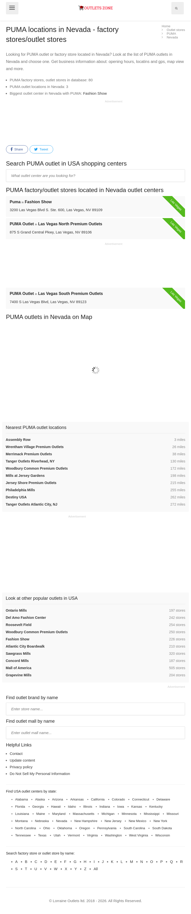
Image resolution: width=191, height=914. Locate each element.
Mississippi (151, 814)
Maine (40, 814)
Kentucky (155, 806)
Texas (42, 835)
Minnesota (129, 814)
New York (160, 821)
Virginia (92, 835)
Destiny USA (16, 497)
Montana (21, 821)
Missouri (173, 814)
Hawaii (56, 806)
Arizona (57, 799)
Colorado (118, 799)
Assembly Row (18, 440)
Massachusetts (84, 814)
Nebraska (42, 821)
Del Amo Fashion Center (26, 618)
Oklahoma (64, 828)
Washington (113, 835)
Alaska (40, 799)
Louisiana (22, 814)
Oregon (84, 828)
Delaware (163, 799)
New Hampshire (85, 821)
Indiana (104, 806)
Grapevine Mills (18, 675)
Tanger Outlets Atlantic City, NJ (31, 504)
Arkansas (77, 799)
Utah (57, 835)
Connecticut (140, 799)
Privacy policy (21, 767)
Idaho (72, 806)
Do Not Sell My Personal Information (40, 773)
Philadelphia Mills (20, 490)
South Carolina (134, 828)
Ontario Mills (16, 610)
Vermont (74, 835)
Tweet (41, 149)
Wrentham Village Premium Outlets (35, 447)
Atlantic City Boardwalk (25, 646)
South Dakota (162, 828)
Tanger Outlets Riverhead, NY (30, 461)
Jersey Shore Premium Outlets (31, 483)
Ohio (46, 828)
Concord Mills (17, 661)
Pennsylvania (106, 828)
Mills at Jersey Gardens (25, 476)
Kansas (136, 806)
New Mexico (137, 821)
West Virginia (138, 835)
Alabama (21, 799)
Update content (22, 760)
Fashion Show (95, 93)
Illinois (87, 806)
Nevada (61, 821)
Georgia (38, 806)
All (96, 869)
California (98, 799)
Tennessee (23, 835)
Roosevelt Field (18, 625)
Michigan (107, 814)
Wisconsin (162, 835)
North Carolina (25, 828)
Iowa (120, 806)
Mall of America (18, 668)
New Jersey (113, 821)
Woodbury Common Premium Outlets (37, 468)
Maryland (58, 814)
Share (16, 149)
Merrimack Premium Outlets (29, 454)
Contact (16, 753)
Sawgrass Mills (18, 654)
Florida (20, 806)
